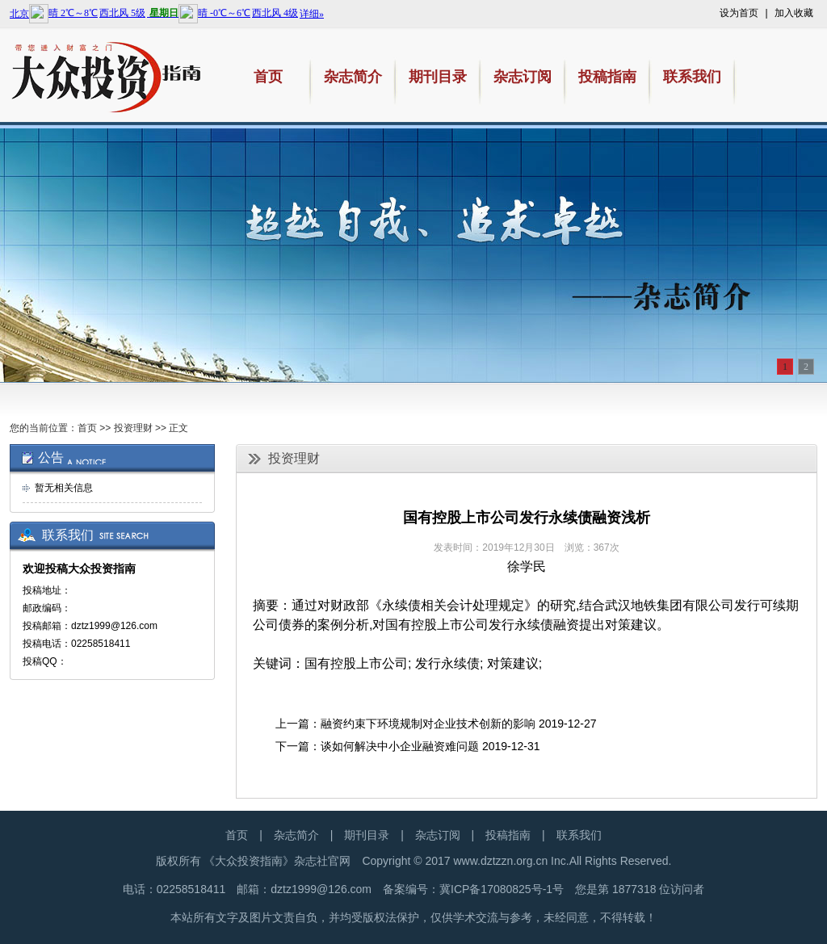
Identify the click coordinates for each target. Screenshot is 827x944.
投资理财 (133, 428)
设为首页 (739, 13)
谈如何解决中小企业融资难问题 (400, 746)
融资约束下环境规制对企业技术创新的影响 (428, 723)
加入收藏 (794, 13)
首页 (87, 428)
